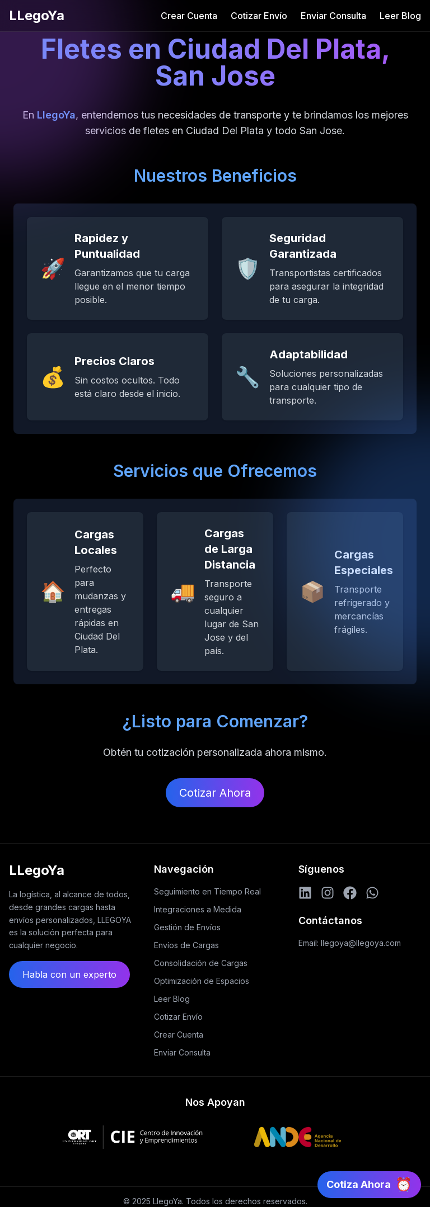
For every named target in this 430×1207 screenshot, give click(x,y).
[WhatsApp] (372, 893)
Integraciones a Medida (197, 909)
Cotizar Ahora (215, 792)
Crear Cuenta (189, 15)
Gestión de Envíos (187, 927)
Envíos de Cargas (186, 945)
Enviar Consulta (333, 15)
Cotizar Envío (259, 15)
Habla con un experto (69, 974)
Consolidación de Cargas (200, 963)
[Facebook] (350, 893)
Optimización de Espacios (201, 981)
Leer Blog (400, 15)
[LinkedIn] (305, 893)
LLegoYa (36, 15)
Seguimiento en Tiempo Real (207, 891)
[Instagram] (327, 893)
